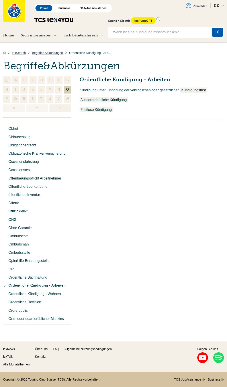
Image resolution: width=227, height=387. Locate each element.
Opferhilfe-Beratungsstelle (28, 261)
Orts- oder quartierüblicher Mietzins (36, 319)
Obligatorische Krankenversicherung (37, 153)
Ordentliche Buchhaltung (27, 277)
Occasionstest (19, 170)
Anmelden (196, 5)
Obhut (13, 128)
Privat (44, 8)
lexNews (9, 349)
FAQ (56, 349)
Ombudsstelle (19, 252)
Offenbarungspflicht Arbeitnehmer (34, 178)
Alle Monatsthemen (16, 364)
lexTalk (8, 356)
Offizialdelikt (17, 211)
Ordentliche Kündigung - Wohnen (34, 294)
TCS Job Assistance (93, 8)
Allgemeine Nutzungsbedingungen (88, 349)
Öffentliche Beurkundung (27, 186)
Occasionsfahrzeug (23, 162)
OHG (12, 219)
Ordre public (18, 310)
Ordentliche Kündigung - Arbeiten (34, 285)
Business (64, 8)
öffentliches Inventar (24, 195)
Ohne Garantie (20, 228)
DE (219, 5)
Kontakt (40, 356)
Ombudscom (18, 236)
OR (11, 269)
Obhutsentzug (19, 137)
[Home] (4, 53)
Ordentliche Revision (24, 302)
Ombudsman (18, 244)
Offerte (13, 203)
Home (8, 35)
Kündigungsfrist (193, 90)
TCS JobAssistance (189, 379)
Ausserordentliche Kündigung (103, 100)
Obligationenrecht (22, 145)
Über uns (41, 349)
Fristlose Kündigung (96, 110)
